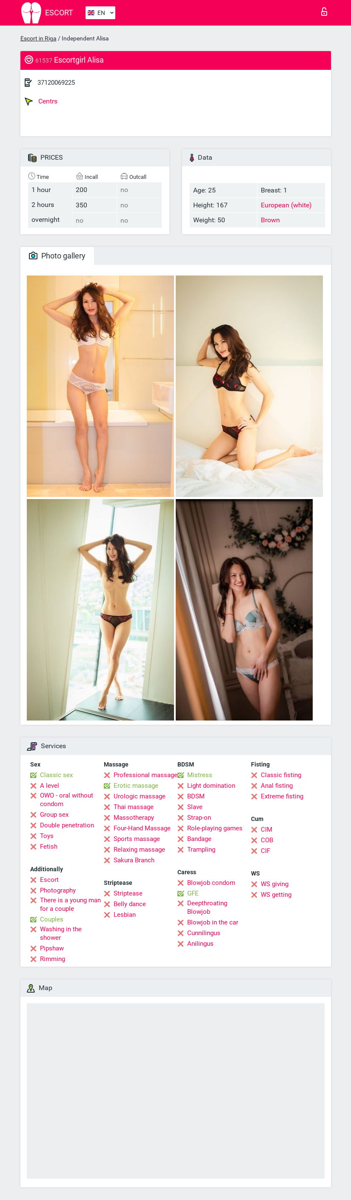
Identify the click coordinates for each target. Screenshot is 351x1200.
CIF (265, 851)
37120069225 (56, 82)
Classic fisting (281, 775)
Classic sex (56, 775)
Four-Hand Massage (142, 828)
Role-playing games (215, 828)
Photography (58, 890)
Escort (49, 880)
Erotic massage (136, 785)
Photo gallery (57, 255)
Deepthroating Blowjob (207, 907)
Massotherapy (134, 817)
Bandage (199, 839)
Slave (195, 807)
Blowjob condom (211, 883)
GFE (193, 893)
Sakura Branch (134, 860)
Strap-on (199, 817)
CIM (266, 829)
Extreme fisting (282, 796)
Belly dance (130, 904)
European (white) (286, 205)
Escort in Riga (38, 38)
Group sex (54, 814)
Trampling (201, 849)
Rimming (52, 959)
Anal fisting (277, 785)
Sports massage (137, 839)
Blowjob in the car (212, 922)
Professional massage (145, 775)
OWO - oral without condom (66, 800)
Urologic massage (140, 796)
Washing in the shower (61, 933)
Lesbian (125, 915)
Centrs (41, 101)
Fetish (48, 846)
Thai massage (134, 807)
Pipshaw (52, 948)
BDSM (196, 796)
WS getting (276, 895)
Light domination (211, 785)
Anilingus (200, 943)
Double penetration (67, 825)
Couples (51, 919)
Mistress (199, 775)
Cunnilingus (203, 933)
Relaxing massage (139, 849)
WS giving (274, 884)
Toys (47, 836)
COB (267, 840)
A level (49, 785)
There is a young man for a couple (70, 904)
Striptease (128, 893)
